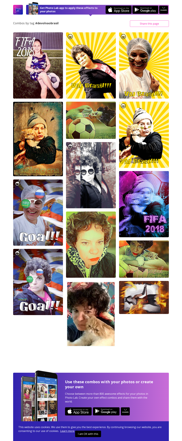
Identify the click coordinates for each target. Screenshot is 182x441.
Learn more (67, 431)
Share (149, 23)
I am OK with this (88, 434)
